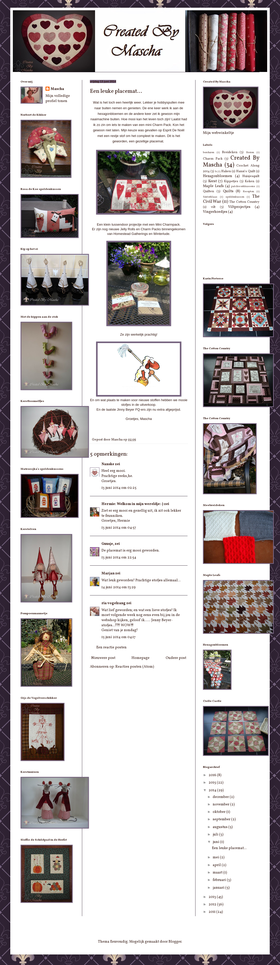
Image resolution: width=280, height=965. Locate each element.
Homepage (141, 658)
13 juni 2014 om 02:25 (118, 487)
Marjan (108, 573)
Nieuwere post (103, 658)
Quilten (208, 191)
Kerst (212, 181)
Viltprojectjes (239, 207)
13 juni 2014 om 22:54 (118, 557)
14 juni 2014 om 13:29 (118, 587)
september (222, 819)
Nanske (107, 464)
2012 (213, 904)
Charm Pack (212, 159)
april (217, 865)
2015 (213, 782)
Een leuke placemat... (229, 848)
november (221, 804)
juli (216, 834)
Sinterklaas (210, 197)
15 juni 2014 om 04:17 (118, 637)
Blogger (175, 941)
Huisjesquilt (250, 176)
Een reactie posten (111, 647)
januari (219, 887)
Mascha (57, 89)
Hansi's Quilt (245, 171)
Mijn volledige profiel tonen (57, 99)
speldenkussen (235, 197)
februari (220, 880)
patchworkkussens (243, 186)
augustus (220, 827)
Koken (249, 181)
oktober (219, 812)
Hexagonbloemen (217, 176)
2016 (213, 775)
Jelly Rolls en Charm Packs (140, 229)
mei (216, 857)
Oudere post (176, 658)
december (221, 797)
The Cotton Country (244, 202)
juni (216, 842)
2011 (212, 911)
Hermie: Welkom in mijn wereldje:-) (132, 504)
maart (218, 872)
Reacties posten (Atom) (134, 666)
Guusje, (107, 543)
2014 (213, 790)
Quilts (228, 191)
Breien (250, 152)
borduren (208, 152)
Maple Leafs (213, 186)
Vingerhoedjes (215, 211)
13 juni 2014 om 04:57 (118, 527)
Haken (226, 171)
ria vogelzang (113, 603)
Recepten (248, 191)
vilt (213, 207)
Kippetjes (231, 181)
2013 (213, 897)
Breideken (229, 152)
